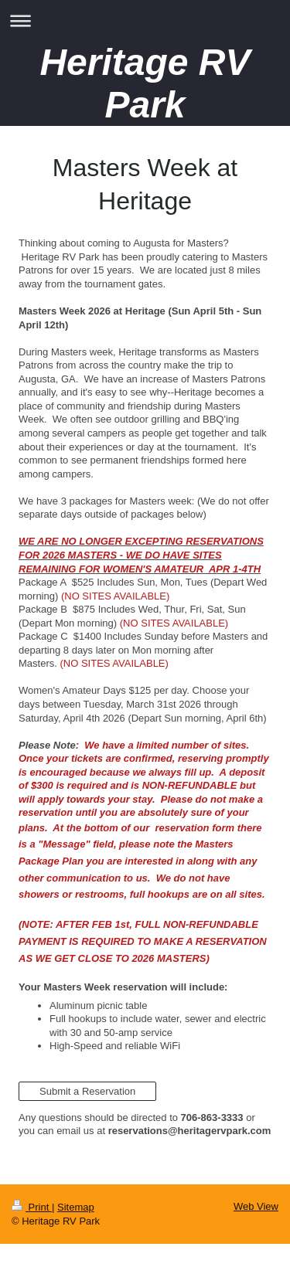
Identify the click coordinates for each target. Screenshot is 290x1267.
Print (32, 1207)
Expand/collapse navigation (145, 20)
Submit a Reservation (87, 1091)
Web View (256, 1206)
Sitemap (75, 1207)
